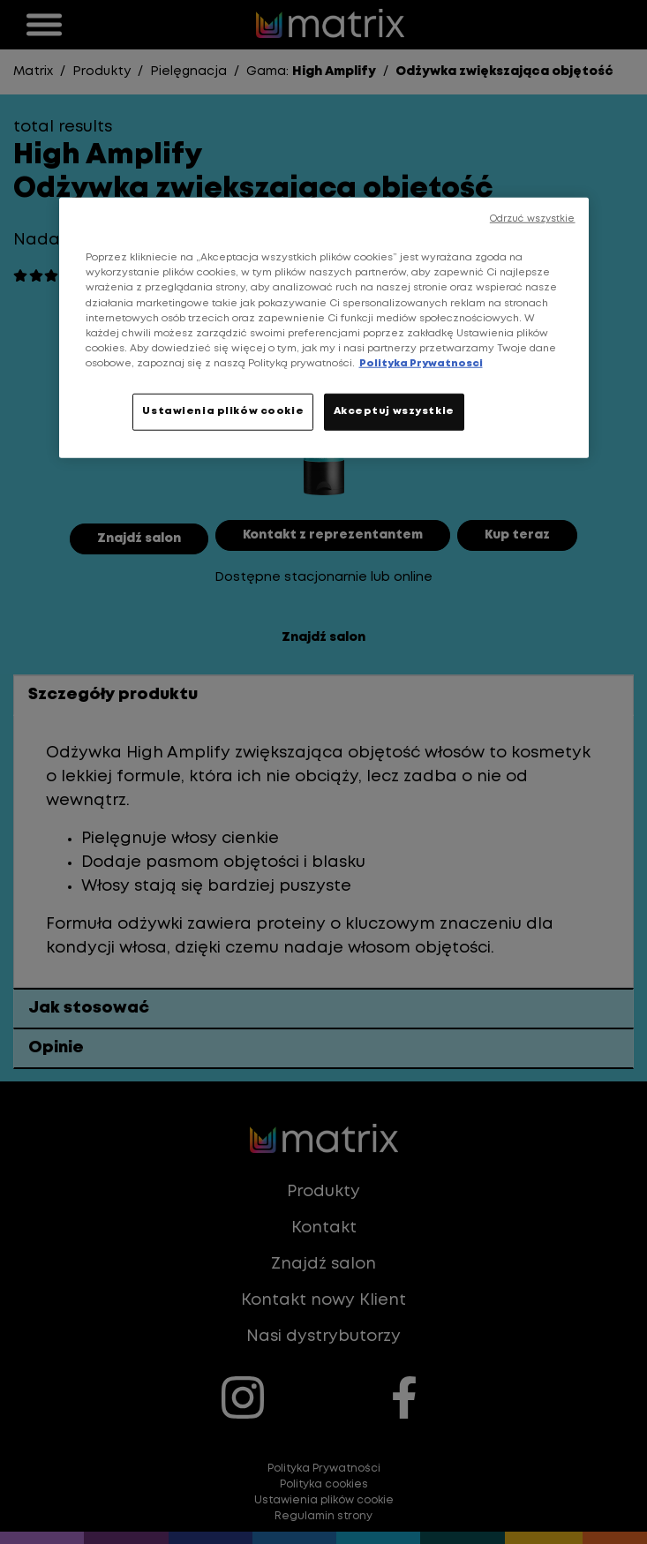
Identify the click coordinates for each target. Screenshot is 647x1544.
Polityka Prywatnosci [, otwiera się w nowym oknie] (421, 363)
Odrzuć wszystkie (533, 219)
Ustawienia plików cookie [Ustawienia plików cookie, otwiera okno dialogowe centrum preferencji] (223, 411)
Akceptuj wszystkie (394, 411)
